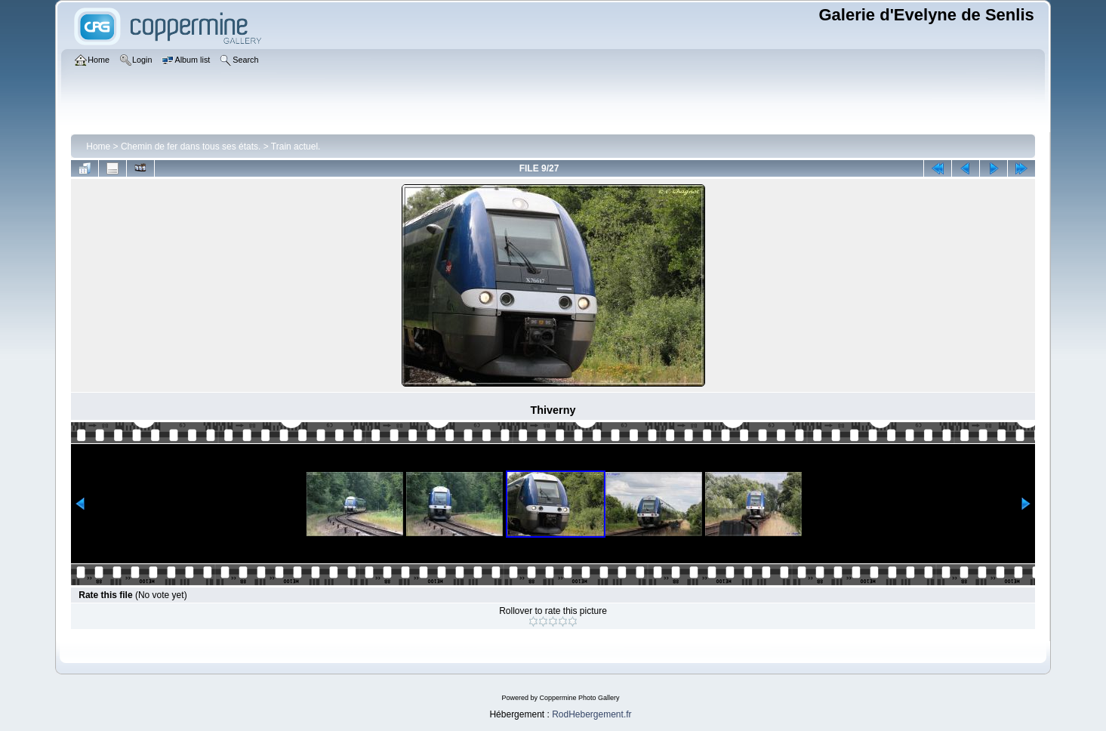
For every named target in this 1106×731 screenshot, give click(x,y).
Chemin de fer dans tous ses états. (190, 146)
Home (98, 146)
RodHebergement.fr (591, 714)
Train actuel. (296, 146)
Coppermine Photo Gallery (579, 698)
